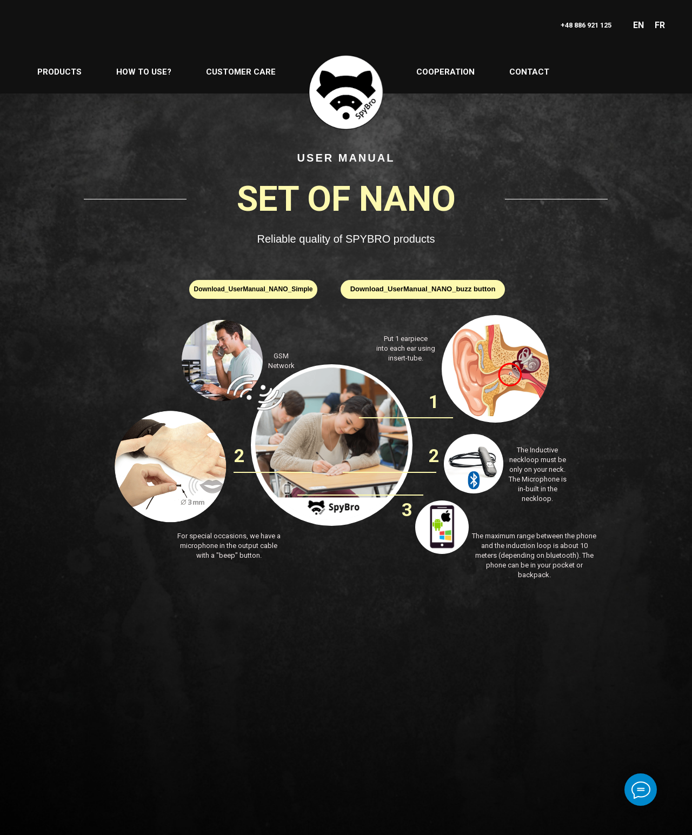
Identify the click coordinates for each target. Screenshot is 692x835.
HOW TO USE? (143, 72)
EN (638, 25)
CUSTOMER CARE (241, 72)
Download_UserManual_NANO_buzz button (423, 289)
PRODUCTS (59, 72)
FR (660, 25)
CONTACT (529, 72)
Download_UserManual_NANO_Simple (253, 289)
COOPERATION (445, 72)
